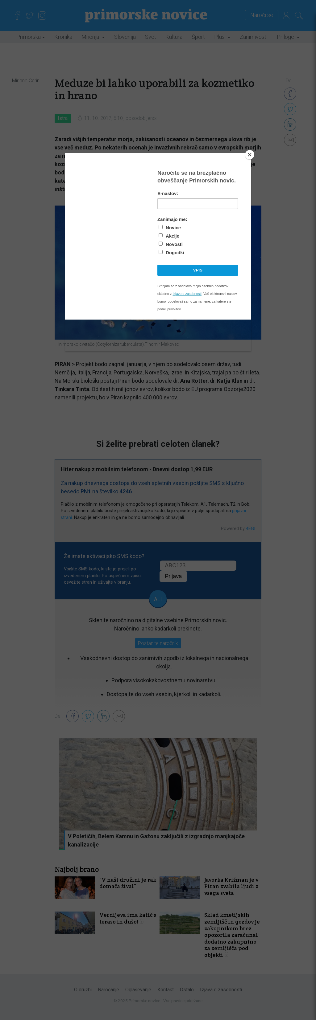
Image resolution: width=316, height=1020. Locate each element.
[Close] (249, 154)
